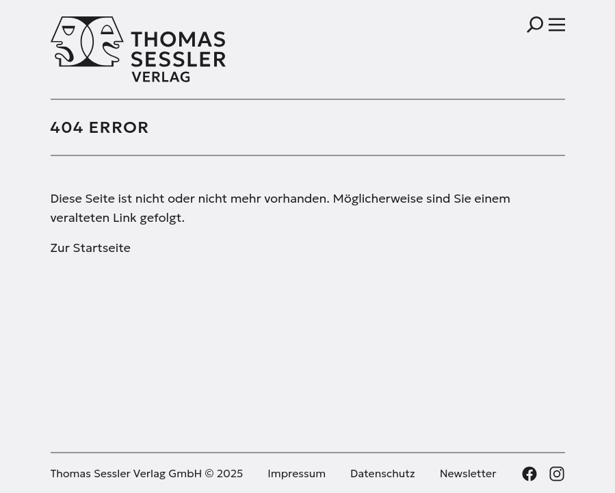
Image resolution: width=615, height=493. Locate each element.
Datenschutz (382, 473)
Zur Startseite (91, 247)
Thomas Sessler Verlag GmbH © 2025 (147, 473)
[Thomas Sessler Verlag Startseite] (179, 49)
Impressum (296, 473)
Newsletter (468, 473)
